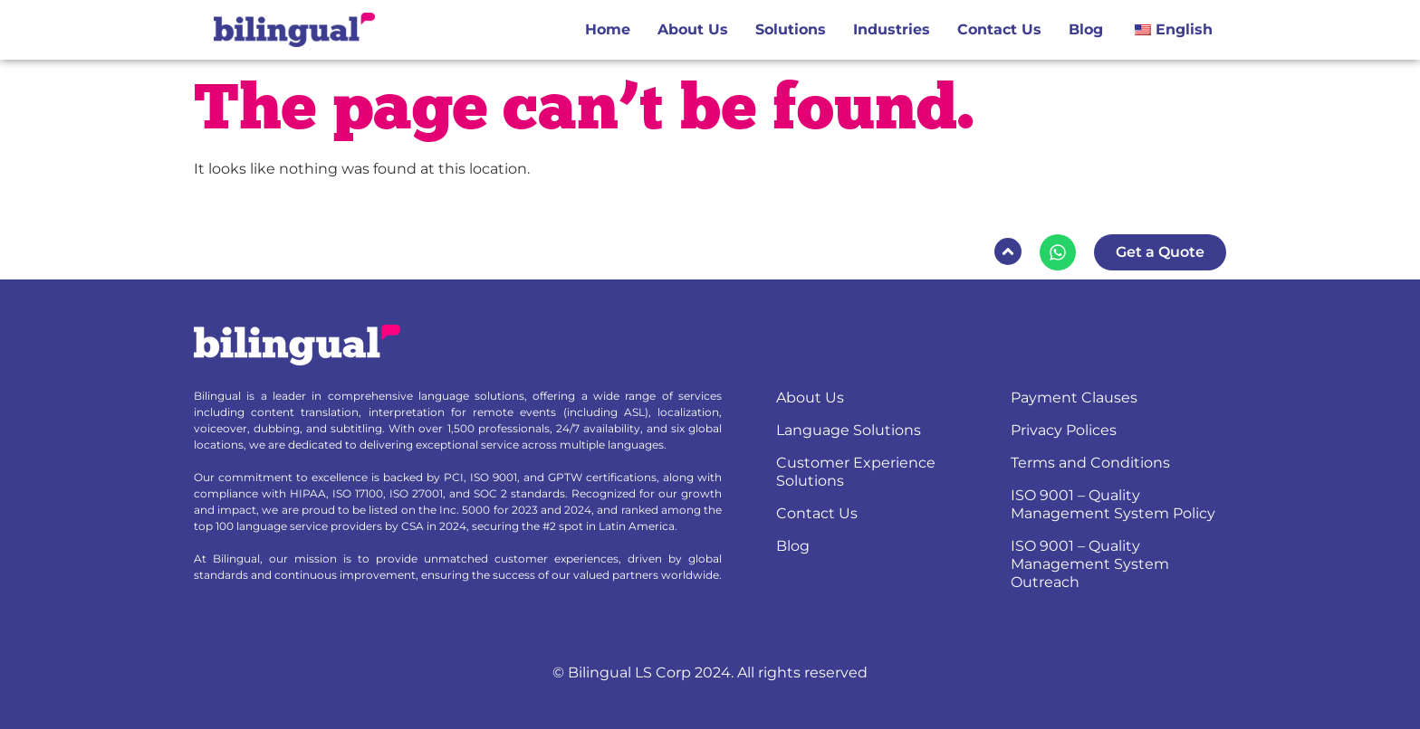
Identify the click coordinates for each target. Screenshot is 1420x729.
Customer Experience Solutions (855, 471)
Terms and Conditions (1090, 462)
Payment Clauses (1074, 397)
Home (607, 29)
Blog (1086, 29)
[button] (1008, 251)
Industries (891, 29)
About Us (692, 29)
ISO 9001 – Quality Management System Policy (1113, 504)
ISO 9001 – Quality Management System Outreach (1090, 564)
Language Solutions (848, 430)
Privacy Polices (1064, 430)
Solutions (790, 29)
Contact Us (999, 29)
